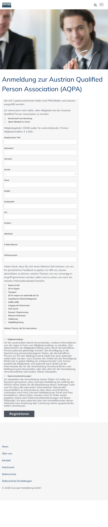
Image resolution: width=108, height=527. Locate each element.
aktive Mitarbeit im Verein (19, 122)
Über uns (7, 453)
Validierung (13, 319)
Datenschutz (9, 474)
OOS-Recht (13, 309)
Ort (6, 212)
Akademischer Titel (12, 137)
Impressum (8, 467)
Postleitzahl (9, 201)
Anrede (7, 169)
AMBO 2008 (13, 302)
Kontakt (6, 460)
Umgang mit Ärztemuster (19, 305)
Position (8, 222)
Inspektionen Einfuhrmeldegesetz (22, 299)
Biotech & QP (14, 285)
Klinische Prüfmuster (17, 315)
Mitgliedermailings (15, 339)
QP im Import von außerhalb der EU (23, 295)
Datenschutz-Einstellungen (17, 480)
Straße (7, 190)
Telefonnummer (10, 255)
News (5, 446)
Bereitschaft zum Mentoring (20, 118)
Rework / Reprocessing (18, 312)
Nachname (9, 148)
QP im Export (13, 288)
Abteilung (8, 233)
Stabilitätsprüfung (15, 322)
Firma (7, 180)
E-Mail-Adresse (11, 244)
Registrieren (19, 414)
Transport (12, 292)
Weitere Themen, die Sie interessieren (20, 328)
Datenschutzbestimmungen (19, 376)
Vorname (8, 158)
